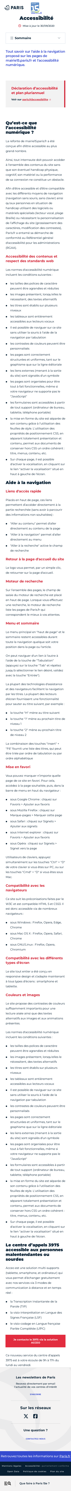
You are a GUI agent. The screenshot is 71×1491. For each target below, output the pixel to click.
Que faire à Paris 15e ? (35, 1483)
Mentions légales (11, 1466)
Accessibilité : (47, 1466)
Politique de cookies (34, 1471)
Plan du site (57, 1471)
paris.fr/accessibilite (35, 99)
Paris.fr (64, 1456)
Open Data (13, 1471)
